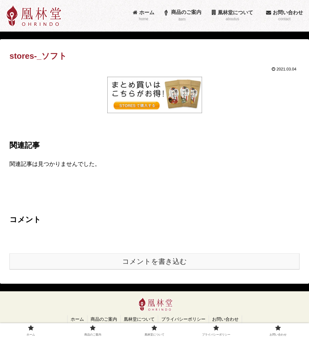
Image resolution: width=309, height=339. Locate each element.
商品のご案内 (104, 319)
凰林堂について (139, 319)
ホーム (77, 319)
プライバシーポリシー (183, 319)
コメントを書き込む (154, 261)
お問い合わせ (225, 319)
